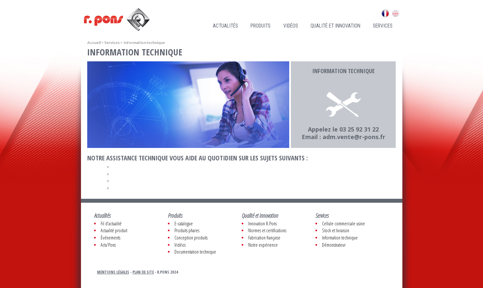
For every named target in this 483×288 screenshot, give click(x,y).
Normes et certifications (267, 230)
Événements (110, 238)
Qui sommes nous (279, 13)
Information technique (340, 238)
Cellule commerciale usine (343, 223)
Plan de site (143, 272)
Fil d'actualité (111, 223)
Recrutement (316, 13)
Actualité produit (114, 230)
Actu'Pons (108, 245)
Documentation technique (195, 252)
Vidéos (290, 26)
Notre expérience (263, 245)
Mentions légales (113, 272)
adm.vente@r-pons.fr (354, 137)
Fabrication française (264, 238)
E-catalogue (183, 223)
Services (382, 26)
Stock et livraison (335, 230)
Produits (261, 26)
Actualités (225, 26)
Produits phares (186, 230)
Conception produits (191, 238)
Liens (340, 13)
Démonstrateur (334, 245)
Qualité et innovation (335, 26)
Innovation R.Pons (262, 223)
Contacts (361, 13)
